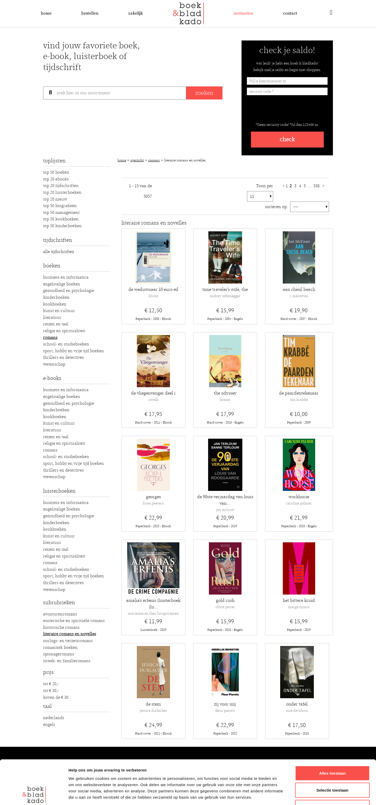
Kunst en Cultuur (59, 311)
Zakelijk (135, 13)
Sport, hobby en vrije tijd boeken (73, 351)
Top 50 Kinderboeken (62, 226)
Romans (50, 337)
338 (317, 186)
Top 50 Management (61, 212)
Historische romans (61, 627)
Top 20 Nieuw (55, 199)
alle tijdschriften (58, 252)
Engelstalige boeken (61, 284)
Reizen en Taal (55, 324)
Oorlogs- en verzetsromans (68, 641)
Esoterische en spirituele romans (74, 621)
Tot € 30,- (51, 691)
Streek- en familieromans (66, 661)
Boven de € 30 (55, 697)
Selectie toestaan (332, 749)
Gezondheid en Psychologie (68, 290)
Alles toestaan (332, 732)
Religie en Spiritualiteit (64, 331)
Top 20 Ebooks (56, 179)
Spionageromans (58, 654)
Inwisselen (243, 13)
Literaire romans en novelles (69, 634)
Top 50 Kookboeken (61, 219)
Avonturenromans (60, 614)
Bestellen (89, 13)
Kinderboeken (56, 297)
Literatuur (52, 317)
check (287, 139)
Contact (290, 13)
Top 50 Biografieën (60, 206)
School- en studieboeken (66, 344)
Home (46, 13)
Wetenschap (54, 364)
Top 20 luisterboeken (62, 192)
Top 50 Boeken (56, 172)
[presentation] (286, 111)
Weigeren (332, 766)
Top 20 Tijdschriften (61, 186)
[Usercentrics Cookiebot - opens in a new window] (34, 795)
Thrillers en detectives (63, 357)
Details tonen (282, 794)
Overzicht (137, 160)
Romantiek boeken (60, 647)
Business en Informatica (66, 277)
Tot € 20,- (51, 684)
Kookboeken (54, 304)
